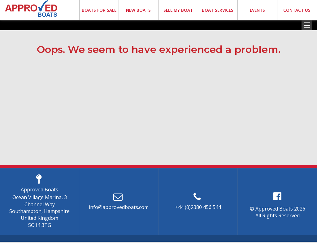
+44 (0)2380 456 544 (198, 207)
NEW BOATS (138, 10)
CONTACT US (296, 10)
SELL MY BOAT (178, 10)
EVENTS (257, 10)
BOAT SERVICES (217, 10)
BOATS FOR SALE (99, 10)
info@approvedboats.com (119, 207)
